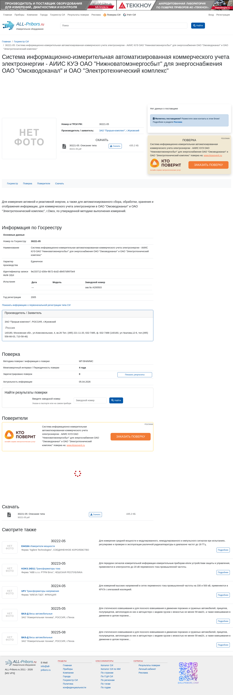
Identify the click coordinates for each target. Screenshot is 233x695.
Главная (7, 14)
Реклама (96, 14)
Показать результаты (135, 375)
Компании (32, 14)
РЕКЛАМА (225, 138)
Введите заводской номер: (46, 398)
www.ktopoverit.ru (213, 155)
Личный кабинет (147, 669)
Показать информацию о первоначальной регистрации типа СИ (36, 305)
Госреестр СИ (57, 14)
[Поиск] (123, 26)
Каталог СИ (107, 665)
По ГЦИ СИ (107, 676)
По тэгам (105, 683)
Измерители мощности (38, 546)
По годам (106, 687)
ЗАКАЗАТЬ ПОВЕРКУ (208, 164)
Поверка (27, 183)
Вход (211, 14)
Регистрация (223, 14)
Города (44, 14)
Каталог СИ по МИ (111, 669)
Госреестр (12, 183)
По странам (107, 672)
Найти (116, 400)
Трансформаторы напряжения (40, 591)
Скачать (115, 146)
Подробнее (223, 550)
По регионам (108, 680)
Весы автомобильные (36, 613)
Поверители (43, 183)
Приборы (19, 14)
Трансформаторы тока (40, 568)
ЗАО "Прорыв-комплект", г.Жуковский (119, 130)
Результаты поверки (78, 14)
